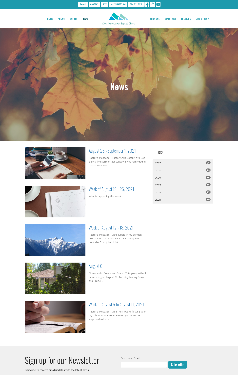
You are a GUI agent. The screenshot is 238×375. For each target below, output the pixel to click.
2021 (183, 199)
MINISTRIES (170, 18)
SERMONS (155, 18)
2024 (183, 177)
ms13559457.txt (118, 4)
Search (83, 4)
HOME (50, 18)
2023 (183, 185)
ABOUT (61, 18)
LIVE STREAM (202, 18)
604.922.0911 (136, 4)
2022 (183, 192)
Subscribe (177, 364)
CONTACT (94, 4)
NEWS (85, 18)
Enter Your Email (130, 358)
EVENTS (74, 18)
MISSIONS (186, 18)
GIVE (105, 4)
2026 (183, 163)
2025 (183, 170)
